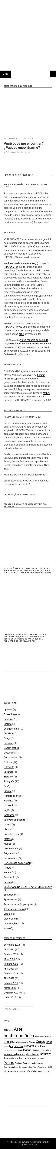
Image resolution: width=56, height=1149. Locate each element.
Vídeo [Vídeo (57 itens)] (32, 1071)
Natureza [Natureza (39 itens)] (45, 1054)
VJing (7, 928)
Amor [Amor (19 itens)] (11, 1030)
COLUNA (8, 733)
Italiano (7, 824)
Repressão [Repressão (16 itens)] (40, 1063)
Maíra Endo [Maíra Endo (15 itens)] (11, 1054)
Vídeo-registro (11, 923)
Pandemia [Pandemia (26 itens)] (9, 1058)
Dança (7, 738)
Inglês (7, 810)
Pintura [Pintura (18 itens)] (34, 1058)
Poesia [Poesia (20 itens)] (41, 1058)
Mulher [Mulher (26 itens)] (35, 1054)
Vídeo (7, 913)
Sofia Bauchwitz (12, 152)
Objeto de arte (11, 848)
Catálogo (8, 719)
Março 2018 (10, 987)
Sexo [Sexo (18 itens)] (16, 1067)
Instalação (9, 815)
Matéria (8, 839)
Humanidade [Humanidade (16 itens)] (9, 1050)
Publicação (9, 877)
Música (7, 843)
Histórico (8, 800)
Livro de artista (11, 834)
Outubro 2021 (11, 954)
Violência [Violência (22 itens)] (23, 1071)
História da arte (12, 795)
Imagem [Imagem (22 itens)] (27, 1050)
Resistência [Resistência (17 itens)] (9, 1067)
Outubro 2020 (11, 963)
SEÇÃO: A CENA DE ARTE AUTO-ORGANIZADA (28, 886)
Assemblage (10, 714)
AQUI (21, 334)
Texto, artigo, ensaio (14, 909)
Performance (10, 858)
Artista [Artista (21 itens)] (48, 1036)
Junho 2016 (10, 997)
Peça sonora (10, 853)
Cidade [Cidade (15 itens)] (25, 1042)
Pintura (7, 867)
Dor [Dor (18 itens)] (11, 1046)
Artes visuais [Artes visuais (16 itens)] (40, 1037)
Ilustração (9, 805)
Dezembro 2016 (12, 992)
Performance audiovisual (17, 863)
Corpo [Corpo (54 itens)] (40, 1042)
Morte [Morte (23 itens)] (29, 1054)
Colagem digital (12, 728)
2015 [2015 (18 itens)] (6, 1030)
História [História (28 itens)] (40, 1046)
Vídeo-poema (11, 918)
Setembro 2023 (12, 944)
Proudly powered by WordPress (20, 1142)
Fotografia (9, 781)
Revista (8, 882)
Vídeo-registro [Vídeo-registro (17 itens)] (43, 1072)
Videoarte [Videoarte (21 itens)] (13, 1071)
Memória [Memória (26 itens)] (20, 1054)
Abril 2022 (9, 949)
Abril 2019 (9, 978)
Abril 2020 (9, 968)
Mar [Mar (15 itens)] (5, 1054)
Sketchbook (10, 894)
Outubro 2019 (11, 973)
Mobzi (46, 393)
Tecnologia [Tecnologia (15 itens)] (42, 1067)
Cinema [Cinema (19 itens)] (32, 1042)
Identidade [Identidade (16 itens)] (18, 1050)
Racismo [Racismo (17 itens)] (18, 1063)
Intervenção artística (14, 819)
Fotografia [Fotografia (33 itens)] (30, 1046)
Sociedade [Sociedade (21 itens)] (24, 1067)
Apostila (8, 709)
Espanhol (8, 776)
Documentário (11, 757)
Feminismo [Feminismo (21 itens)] (18, 1046)
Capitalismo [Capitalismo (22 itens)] (17, 1042)
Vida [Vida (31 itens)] (6, 1071)
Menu (5, 74)
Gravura (7, 791)
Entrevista (9, 767)
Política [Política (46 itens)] (9, 1063)
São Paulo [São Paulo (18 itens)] (33, 1067)
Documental (10, 752)
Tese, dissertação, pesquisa (18, 904)
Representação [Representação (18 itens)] (29, 1063)
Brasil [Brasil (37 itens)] (7, 1042)
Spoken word (10, 899)
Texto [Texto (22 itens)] (49, 1067)
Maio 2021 (9, 959)
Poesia (7, 872)
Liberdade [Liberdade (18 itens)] (36, 1050)
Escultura (8, 771)
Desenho (8, 743)
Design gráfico (11, 747)
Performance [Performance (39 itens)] (23, 1058)
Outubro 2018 (11, 983)
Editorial (8, 762)
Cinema (7, 724)
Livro (6, 829)
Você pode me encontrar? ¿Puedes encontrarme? (24, 145)
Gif (5, 786)
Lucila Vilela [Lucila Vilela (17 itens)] (46, 1050)
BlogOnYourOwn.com (28, 1145)
